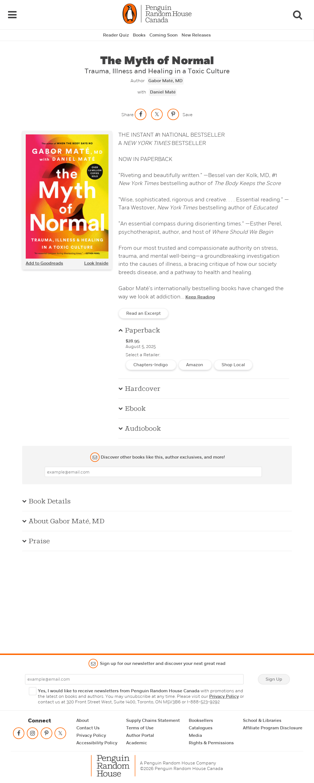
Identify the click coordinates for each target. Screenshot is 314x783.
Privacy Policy (224, 696)
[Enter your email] (153, 472)
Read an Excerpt (143, 313)
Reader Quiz (116, 35)
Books (139, 35)
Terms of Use (140, 728)
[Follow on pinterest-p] (46, 734)
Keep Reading (200, 297)
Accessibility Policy (96, 743)
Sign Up (274, 679)
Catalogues (200, 728)
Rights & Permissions (211, 743)
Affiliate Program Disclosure (272, 728)
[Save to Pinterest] (173, 114)
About (82, 720)
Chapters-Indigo (151, 365)
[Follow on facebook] (18, 734)
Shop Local (233, 365)
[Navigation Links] (12, 15)
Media (195, 735)
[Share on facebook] (140, 114)
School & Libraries (262, 720)
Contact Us (88, 728)
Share (127, 114)
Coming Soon (163, 35)
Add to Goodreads (44, 263)
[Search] (297, 15)
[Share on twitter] (157, 114)
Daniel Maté (163, 92)
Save (188, 114)
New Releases (196, 35)
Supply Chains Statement (153, 720)
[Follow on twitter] (60, 734)
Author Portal (140, 735)
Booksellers (201, 720)
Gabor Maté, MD (165, 81)
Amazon (195, 365)
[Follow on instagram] (32, 734)
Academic (136, 743)
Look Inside (96, 263)
